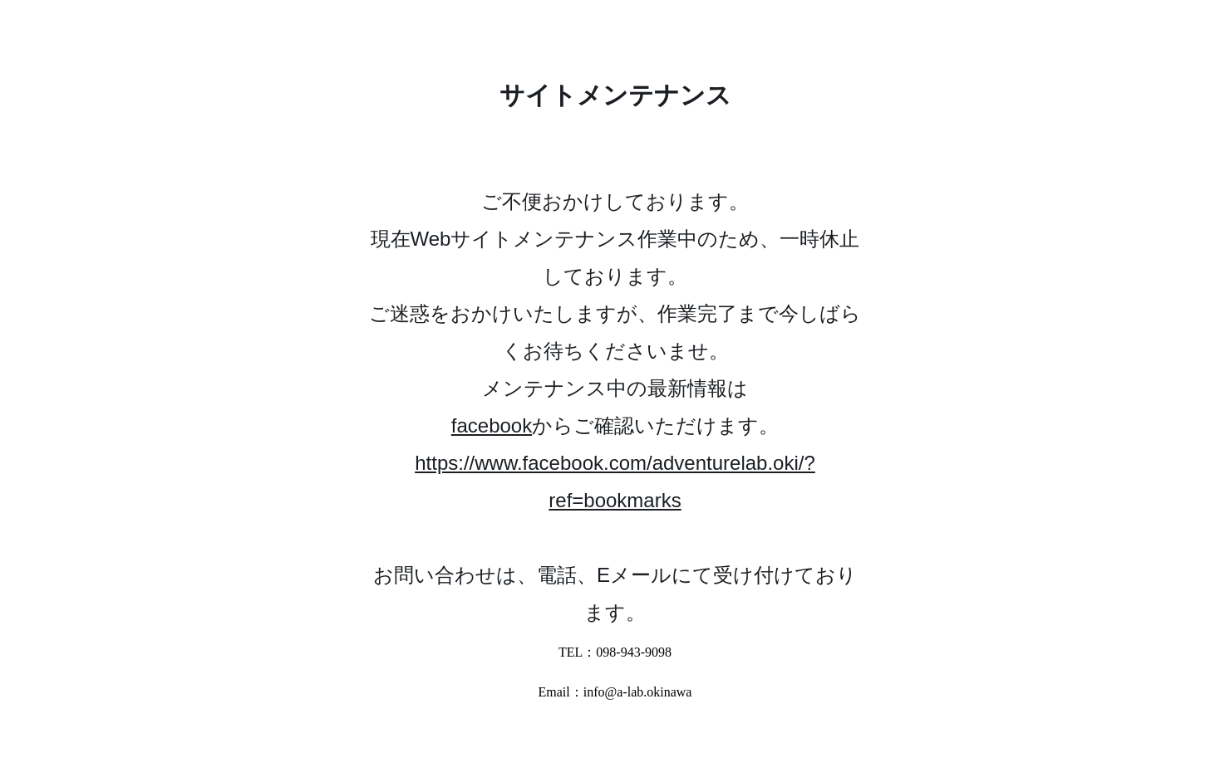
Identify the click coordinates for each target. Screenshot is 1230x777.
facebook (491, 425)
